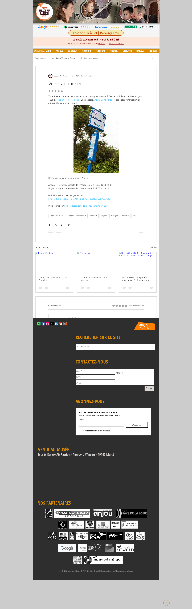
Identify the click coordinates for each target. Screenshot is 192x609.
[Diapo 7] (103, 19)
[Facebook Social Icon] (43, 323)
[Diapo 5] (97, 19)
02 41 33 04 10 (91, 571)
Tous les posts (40, 58)
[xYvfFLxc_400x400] (38, 323)
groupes (101, 43)
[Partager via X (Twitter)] (56, 225)
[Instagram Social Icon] (47, 323)
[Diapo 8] (106, 19)
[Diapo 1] (86, 19)
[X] (52, 323)
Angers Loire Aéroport (77, 216)
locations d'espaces (116, 43)
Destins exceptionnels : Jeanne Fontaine (54, 279)
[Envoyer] (149, 388)
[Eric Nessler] (96, 262)
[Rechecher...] (115, 347)
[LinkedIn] (56, 323)
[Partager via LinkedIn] (62, 225)
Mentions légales (121, 571)
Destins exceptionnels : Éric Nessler (93, 279)
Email (81, 420)
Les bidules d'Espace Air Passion (63, 58)
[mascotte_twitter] (65, 323)
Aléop (135, 216)
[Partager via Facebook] (49, 225)
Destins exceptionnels (89, 58)
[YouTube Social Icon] (60, 323)
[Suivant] (156, 11)
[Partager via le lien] (68, 225)
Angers (104, 216)
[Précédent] (36, 11)
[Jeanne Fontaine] (54, 262)
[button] (49, 51)
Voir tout (153, 247)
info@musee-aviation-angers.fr (108, 571)
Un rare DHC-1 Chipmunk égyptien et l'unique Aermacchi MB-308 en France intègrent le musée (137, 279)
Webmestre (130, 571)
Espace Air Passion (57, 216)
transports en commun (120, 216)
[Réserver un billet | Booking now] (96, 33)
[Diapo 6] (100, 19)
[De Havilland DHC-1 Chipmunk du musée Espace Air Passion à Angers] (138, 262)
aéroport (93, 216)
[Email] (101, 424)
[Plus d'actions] (142, 75)
